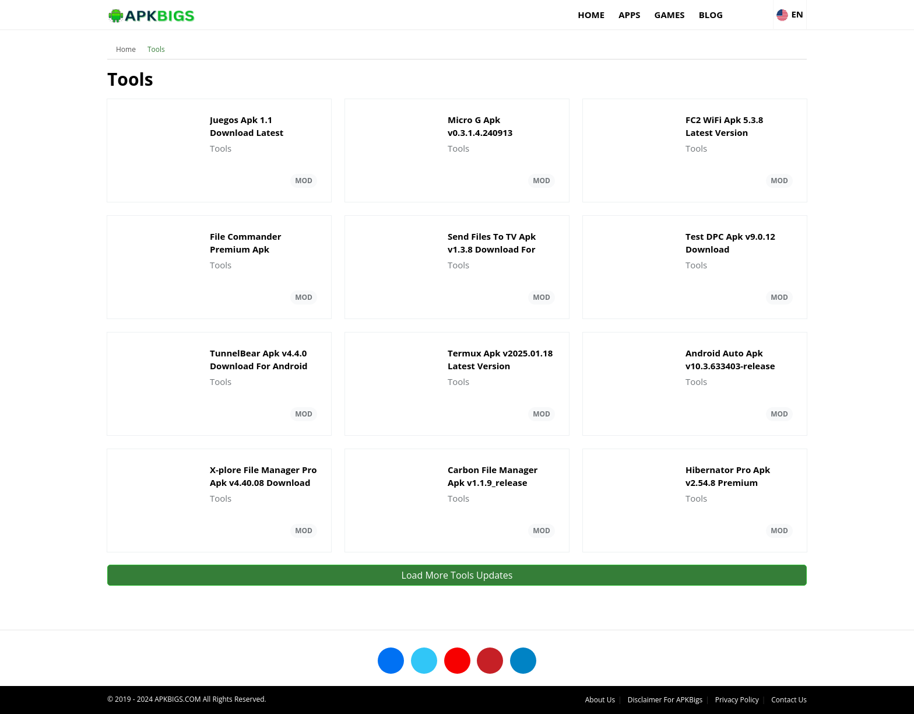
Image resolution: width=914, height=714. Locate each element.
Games (670, 14)
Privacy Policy (737, 700)
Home (591, 14)
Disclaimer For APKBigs (665, 700)
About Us (600, 700)
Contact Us (789, 700)
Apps (629, 14)
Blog (711, 14)
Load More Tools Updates (457, 575)
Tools (156, 49)
